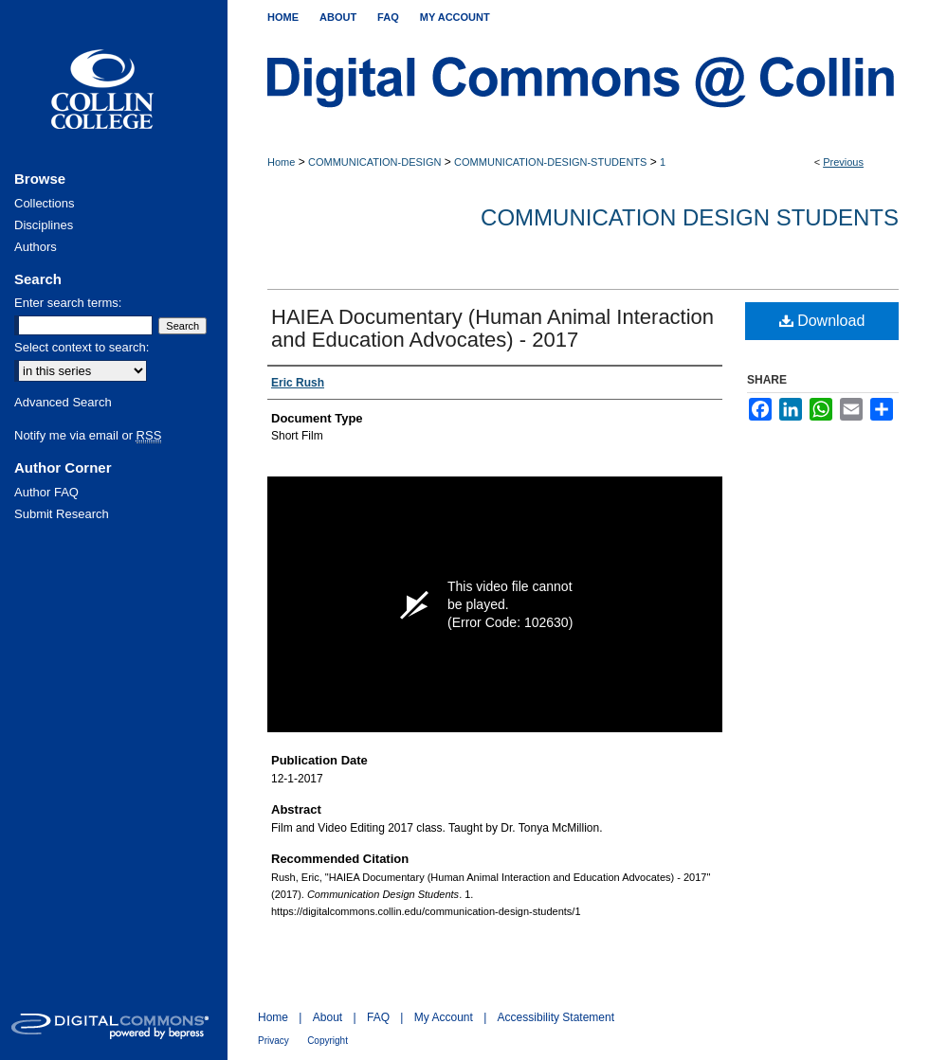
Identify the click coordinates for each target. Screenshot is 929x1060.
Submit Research (61, 514)
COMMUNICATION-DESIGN (374, 162)
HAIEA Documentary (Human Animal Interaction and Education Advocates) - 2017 (492, 328)
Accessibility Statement (556, 1017)
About (327, 1017)
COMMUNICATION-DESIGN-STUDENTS (550, 162)
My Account (443, 1017)
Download (822, 321)
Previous (843, 162)
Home (281, 162)
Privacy (273, 1040)
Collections (44, 203)
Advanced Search (63, 402)
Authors (35, 247)
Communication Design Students (690, 217)
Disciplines (43, 225)
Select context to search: (81, 347)
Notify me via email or (87, 435)
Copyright (327, 1040)
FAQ (378, 1017)
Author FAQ (46, 492)
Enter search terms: (67, 303)
